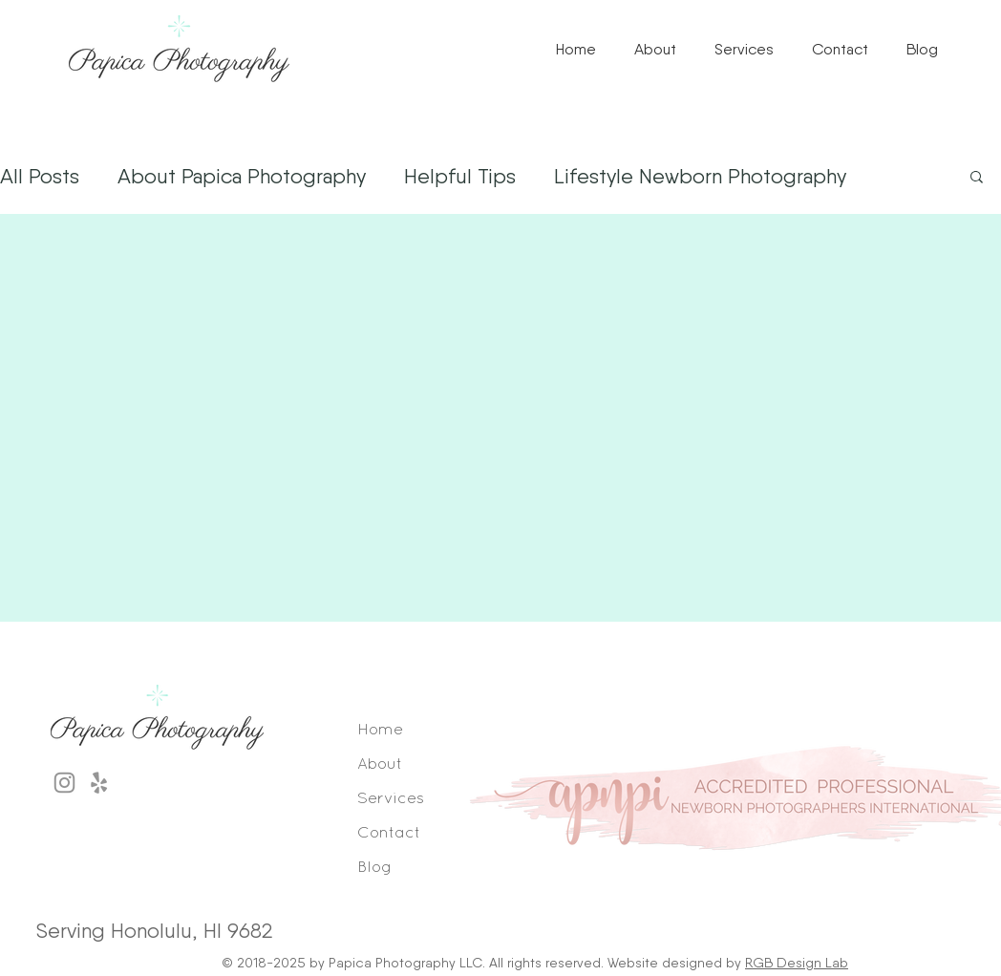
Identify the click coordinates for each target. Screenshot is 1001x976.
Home (380, 730)
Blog (374, 867)
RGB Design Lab (796, 962)
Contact (389, 833)
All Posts (39, 175)
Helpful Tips (460, 175)
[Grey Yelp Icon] (99, 782)
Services (390, 799)
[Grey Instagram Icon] (64, 782)
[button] (744, 49)
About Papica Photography (241, 175)
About (380, 764)
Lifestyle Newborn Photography (700, 175)
